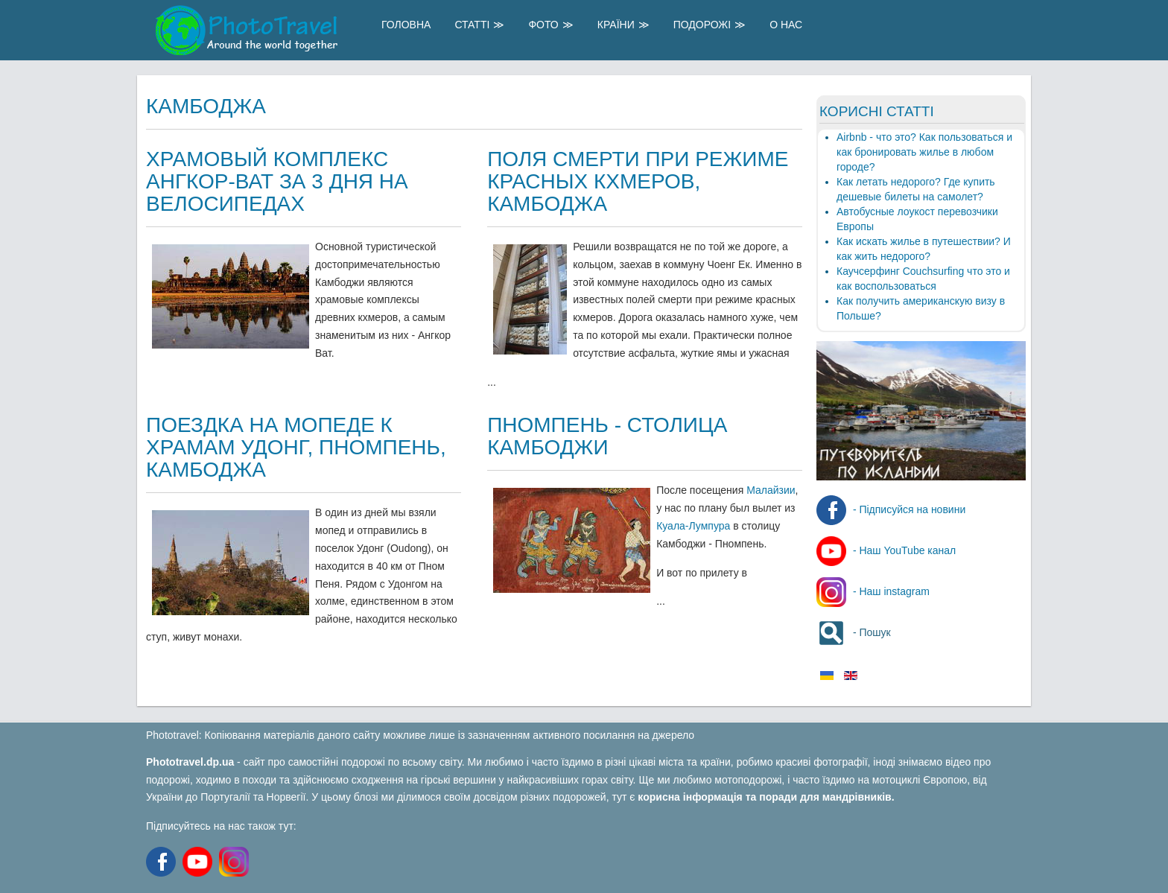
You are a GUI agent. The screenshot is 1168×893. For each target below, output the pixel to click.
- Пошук (853, 632)
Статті (471, 25)
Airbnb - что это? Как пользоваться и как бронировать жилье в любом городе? (924, 152)
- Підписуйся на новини (890, 509)
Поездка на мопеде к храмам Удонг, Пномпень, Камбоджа (296, 447)
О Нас (785, 25)
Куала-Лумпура (693, 526)
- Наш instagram (873, 591)
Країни (616, 25)
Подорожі (702, 25)
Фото (543, 25)
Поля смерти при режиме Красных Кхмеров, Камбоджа (637, 181)
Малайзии (770, 490)
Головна (406, 25)
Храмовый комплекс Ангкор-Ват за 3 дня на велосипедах (277, 181)
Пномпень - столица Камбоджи (607, 436)
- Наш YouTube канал (886, 550)
